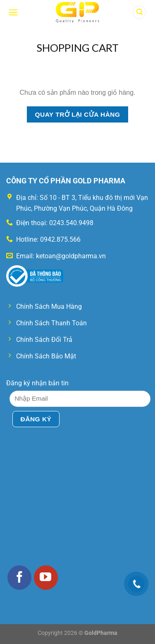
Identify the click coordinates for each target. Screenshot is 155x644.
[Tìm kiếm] (139, 12)
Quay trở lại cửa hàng (77, 114)
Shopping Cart (77, 47)
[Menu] (13, 12)
